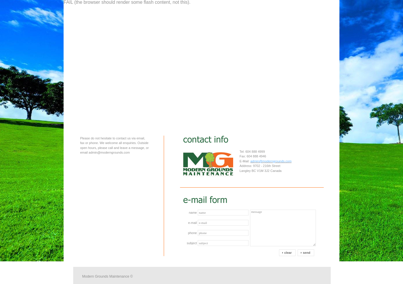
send (306, 252)
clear (288, 252)
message (283, 228)
